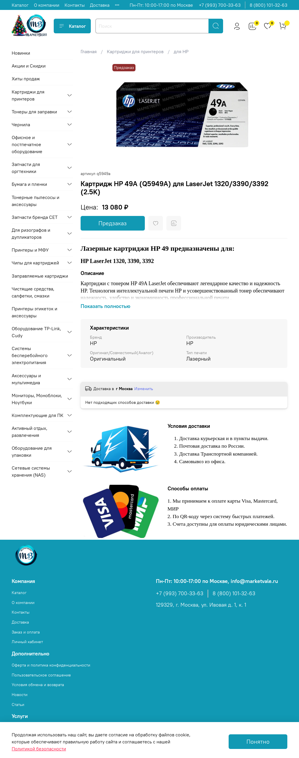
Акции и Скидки (29, 66)
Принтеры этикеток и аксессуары (34, 312)
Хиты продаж (26, 79)
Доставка (99, 5)
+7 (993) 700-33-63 (220, 5)
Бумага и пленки (29, 184)
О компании (46, 5)
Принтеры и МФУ (30, 250)
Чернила (21, 124)
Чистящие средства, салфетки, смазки (33, 292)
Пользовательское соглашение (41, 675)
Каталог (20, 5)
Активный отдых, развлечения (29, 431)
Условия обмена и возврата (38, 684)
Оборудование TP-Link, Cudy (36, 332)
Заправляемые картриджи (40, 276)
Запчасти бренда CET (35, 217)
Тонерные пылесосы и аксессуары (35, 200)
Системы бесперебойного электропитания (30, 355)
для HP (181, 51)
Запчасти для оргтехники (26, 167)
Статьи (18, 704)
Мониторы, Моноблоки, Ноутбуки (37, 398)
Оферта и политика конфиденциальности (51, 665)
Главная (89, 51)
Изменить (143, 388)
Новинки (21, 53)
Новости (19, 694)
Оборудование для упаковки (32, 451)
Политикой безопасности (39, 749)
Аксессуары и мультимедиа (26, 379)
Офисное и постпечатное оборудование (27, 144)
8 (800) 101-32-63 (268, 5)
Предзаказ (112, 223)
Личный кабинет (27, 641)
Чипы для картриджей (35, 263)
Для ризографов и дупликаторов (31, 233)
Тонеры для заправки (34, 112)
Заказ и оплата (26, 632)
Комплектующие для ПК (37, 415)
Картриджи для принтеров (135, 51)
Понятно (258, 741)
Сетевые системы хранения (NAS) (31, 471)
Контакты (75, 5)
